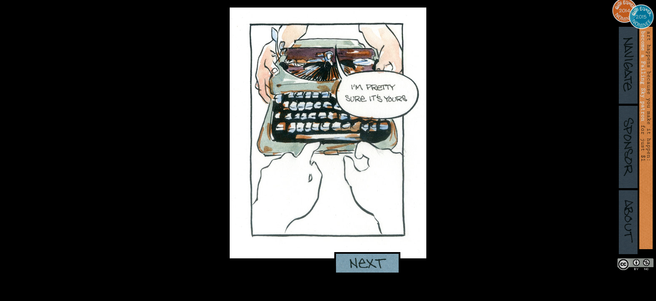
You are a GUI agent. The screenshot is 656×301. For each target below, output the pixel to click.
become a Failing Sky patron (643, 76)
